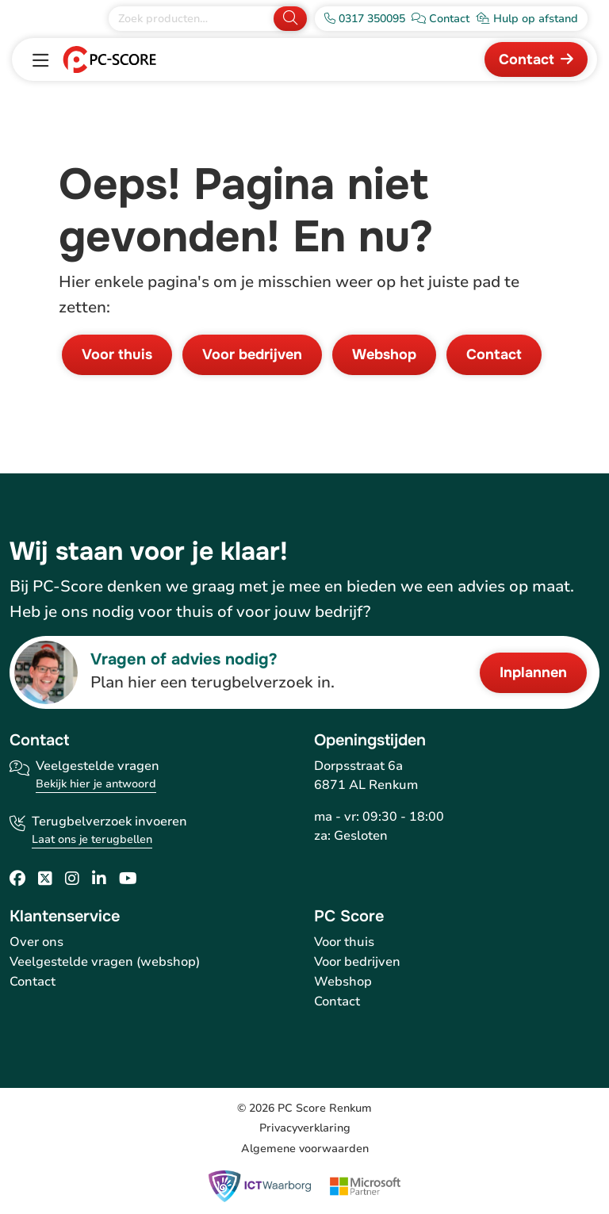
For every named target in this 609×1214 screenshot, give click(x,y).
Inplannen (533, 672)
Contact (526, 59)
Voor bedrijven (252, 354)
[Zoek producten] (192, 18)
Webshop (384, 354)
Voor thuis (117, 354)
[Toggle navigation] (40, 61)
